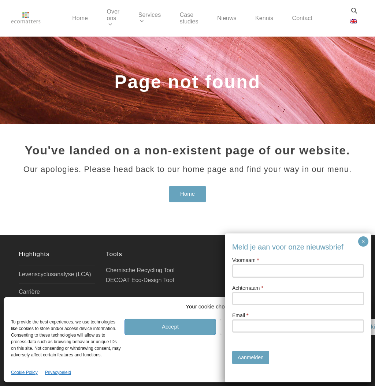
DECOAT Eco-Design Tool (140, 280)
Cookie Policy (24, 372)
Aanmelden (251, 357)
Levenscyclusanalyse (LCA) (55, 274)
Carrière (29, 292)
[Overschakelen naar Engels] (354, 21)
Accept (170, 326)
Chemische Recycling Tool (140, 270)
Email (240, 315)
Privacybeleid (58, 372)
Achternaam (247, 288)
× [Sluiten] (363, 241)
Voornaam (245, 260)
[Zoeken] (354, 11)
